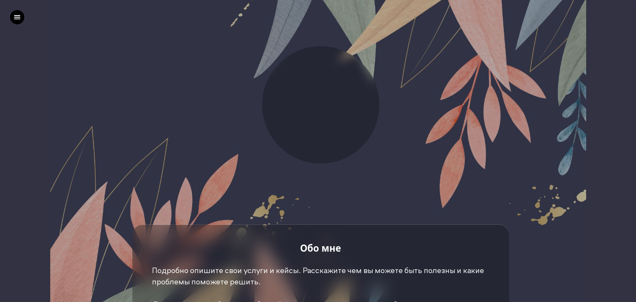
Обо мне (320, 248)
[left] (17, 17)
